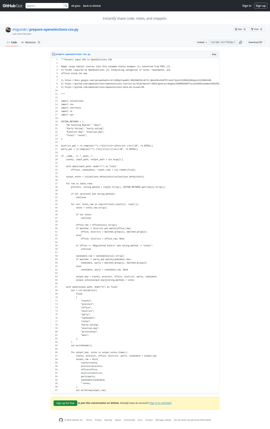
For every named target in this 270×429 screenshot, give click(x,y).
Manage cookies (163, 419)
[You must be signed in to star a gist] (240, 29)
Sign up (261, 6)
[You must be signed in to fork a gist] (256, 29)
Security (108, 419)
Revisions (31, 42)
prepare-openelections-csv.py (53, 29)
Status (118, 419)
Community (129, 419)
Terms (89, 419)
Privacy (98, 419)
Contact (149, 419)
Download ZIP (255, 42)
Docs (140, 419)
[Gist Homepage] (13, 6)
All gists (75, 5)
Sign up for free (65, 403)
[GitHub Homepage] (61, 420)
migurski (19, 29)
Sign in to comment (160, 403)
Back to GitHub (92, 5)
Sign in (246, 6)
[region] (135, 225)
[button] (240, 42)
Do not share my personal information (192, 419)
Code (12, 42)
